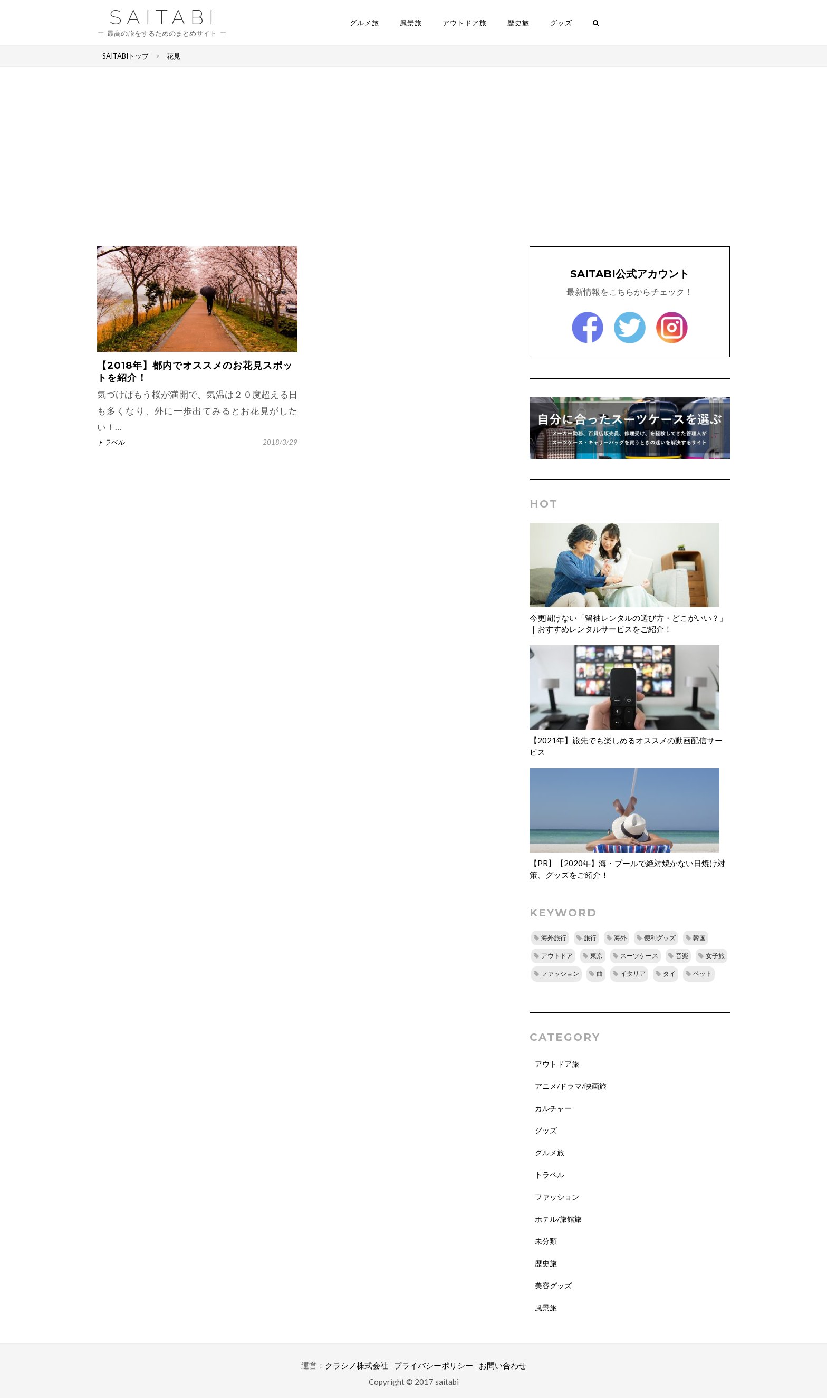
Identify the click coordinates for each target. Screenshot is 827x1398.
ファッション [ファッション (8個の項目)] (560, 974)
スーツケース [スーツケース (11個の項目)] (639, 956)
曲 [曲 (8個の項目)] (600, 974)
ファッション (557, 1196)
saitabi (164, 15)
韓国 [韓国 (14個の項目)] (699, 938)
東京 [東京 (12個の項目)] (596, 956)
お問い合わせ (502, 1365)
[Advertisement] (413, 157)
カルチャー (553, 1108)
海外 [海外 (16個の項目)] (620, 938)
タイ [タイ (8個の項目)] (669, 974)
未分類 (546, 1241)
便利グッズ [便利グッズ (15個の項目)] (660, 938)
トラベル (110, 442)
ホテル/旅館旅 (558, 1218)
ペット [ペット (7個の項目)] (702, 974)
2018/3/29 (280, 442)
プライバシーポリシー (433, 1365)
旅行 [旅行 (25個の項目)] (590, 938)
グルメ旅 (364, 22)
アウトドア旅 (465, 22)
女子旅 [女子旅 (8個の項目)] (715, 956)
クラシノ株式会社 (356, 1365)
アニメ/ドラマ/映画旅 (571, 1085)
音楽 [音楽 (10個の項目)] (682, 956)
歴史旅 (518, 22)
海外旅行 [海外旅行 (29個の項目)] (553, 938)
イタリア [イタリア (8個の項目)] (633, 974)
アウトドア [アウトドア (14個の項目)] (557, 956)
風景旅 (411, 22)
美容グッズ (553, 1285)
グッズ (561, 22)
